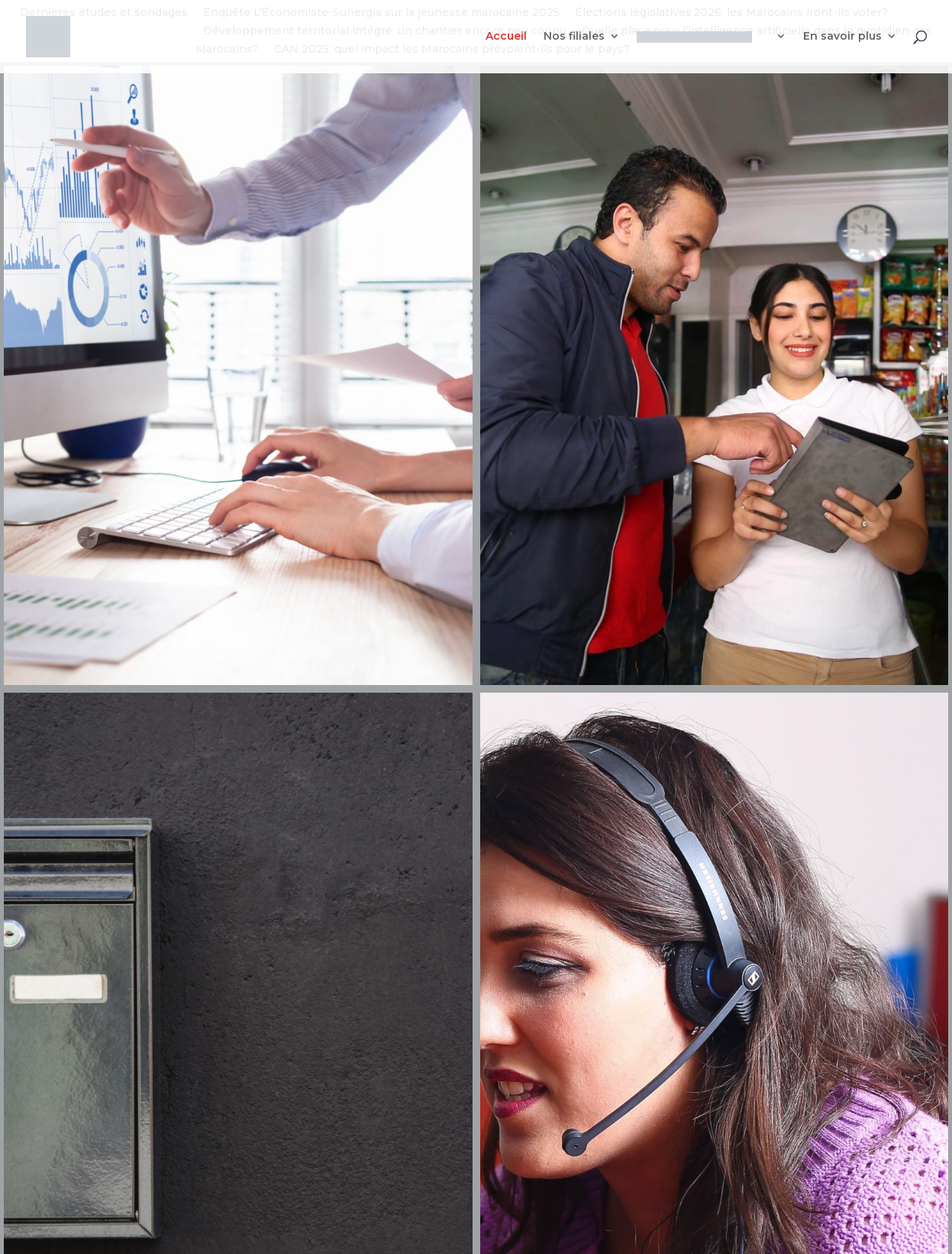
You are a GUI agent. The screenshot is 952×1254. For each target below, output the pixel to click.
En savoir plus (842, 37)
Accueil (506, 37)
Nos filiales (574, 37)
